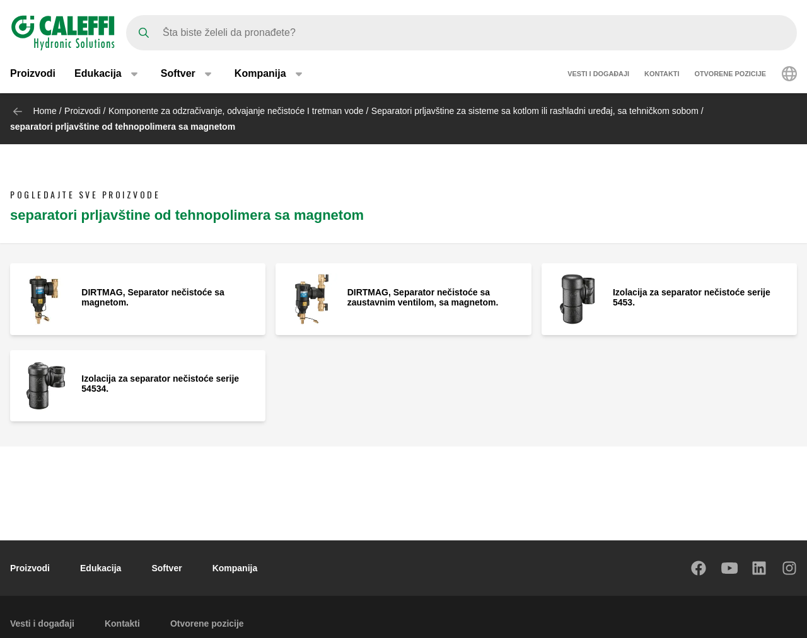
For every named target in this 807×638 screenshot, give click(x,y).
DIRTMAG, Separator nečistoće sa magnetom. (152, 297)
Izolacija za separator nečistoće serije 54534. (160, 383)
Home (44, 111)
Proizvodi (32, 74)
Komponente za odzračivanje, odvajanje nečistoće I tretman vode (236, 111)
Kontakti (661, 74)
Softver (166, 568)
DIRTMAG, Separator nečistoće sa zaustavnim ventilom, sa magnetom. (423, 297)
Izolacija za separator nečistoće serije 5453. (691, 297)
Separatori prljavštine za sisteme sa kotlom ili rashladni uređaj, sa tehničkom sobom (535, 111)
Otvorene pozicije (730, 74)
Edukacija (100, 568)
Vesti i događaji (598, 74)
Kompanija (235, 568)
